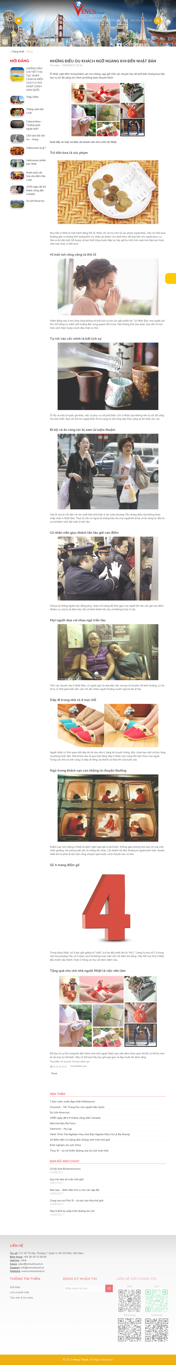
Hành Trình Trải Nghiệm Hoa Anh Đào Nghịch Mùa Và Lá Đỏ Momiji (90, 1134)
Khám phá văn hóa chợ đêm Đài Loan (35, 176)
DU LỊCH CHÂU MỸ (116, 20)
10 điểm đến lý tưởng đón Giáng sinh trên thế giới (80, 1139)
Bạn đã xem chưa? (64, 1161)
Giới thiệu (15, 1287)
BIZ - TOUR (47, 20)
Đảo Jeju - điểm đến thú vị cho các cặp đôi (74, 1190)
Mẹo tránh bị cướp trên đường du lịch (72, 1211)
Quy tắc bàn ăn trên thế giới (67, 1179)
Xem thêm (57, 1094)
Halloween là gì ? (36, 148)
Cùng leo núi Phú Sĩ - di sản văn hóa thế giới (76, 1200)
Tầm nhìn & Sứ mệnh (21, 1297)
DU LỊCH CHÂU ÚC (141, 20)
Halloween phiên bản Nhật (36, 162)
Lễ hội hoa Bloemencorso (65, 1169)
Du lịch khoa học (60, 1112)
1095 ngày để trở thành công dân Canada (75, 1118)
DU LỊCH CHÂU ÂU (68, 20)
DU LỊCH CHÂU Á (92, 20)
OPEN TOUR (31, 20)
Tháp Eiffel (32, 97)
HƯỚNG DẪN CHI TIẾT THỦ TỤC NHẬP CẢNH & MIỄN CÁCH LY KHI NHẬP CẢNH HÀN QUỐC (34, 79)
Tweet (54, 1073)
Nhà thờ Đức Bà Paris (63, 1123)
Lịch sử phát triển (19, 1292)
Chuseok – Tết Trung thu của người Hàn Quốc (77, 1107)
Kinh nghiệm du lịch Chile (65, 1145)
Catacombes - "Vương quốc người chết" (34, 125)
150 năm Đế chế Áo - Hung (35, 137)
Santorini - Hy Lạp (61, 1128)
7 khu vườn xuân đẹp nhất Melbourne (72, 1101)
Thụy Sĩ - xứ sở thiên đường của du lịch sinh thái (79, 1150)
